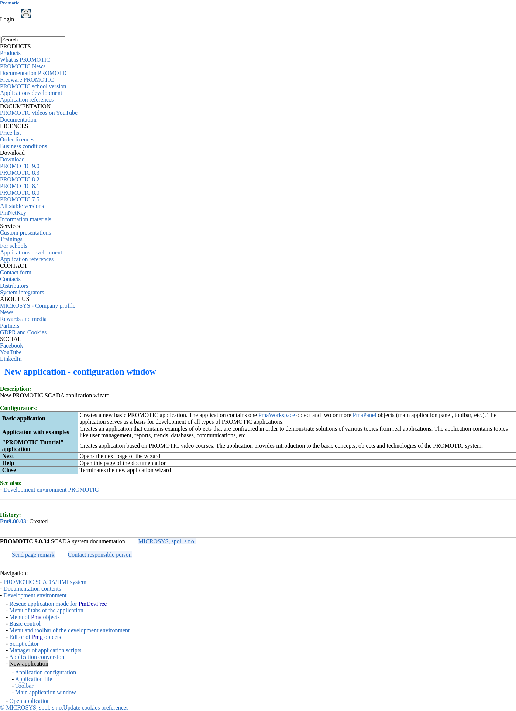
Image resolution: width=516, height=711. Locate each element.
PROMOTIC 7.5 (19, 199)
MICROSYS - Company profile (37, 305)
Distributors (14, 286)
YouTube (10, 352)
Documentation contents (32, 588)
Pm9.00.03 (13, 521)
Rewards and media (23, 319)
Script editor (24, 643)
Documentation (18, 119)
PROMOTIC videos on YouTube (39, 113)
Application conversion (36, 657)
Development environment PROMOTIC (51, 489)
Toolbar (24, 686)
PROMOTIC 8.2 (19, 179)
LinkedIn (11, 359)
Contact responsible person (100, 554)
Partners (9, 325)
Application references (27, 99)
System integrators (22, 292)
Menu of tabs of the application (46, 610)
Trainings (11, 239)
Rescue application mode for (58, 604)
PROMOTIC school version (33, 86)
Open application (29, 701)
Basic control (25, 624)
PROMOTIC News (22, 66)
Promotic (9, 3)
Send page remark (33, 554)
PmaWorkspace (276, 415)
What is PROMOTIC (25, 60)
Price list (10, 133)
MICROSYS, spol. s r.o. (167, 541)
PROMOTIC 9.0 (19, 166)
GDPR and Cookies (23, 332)
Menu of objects (34, 617)
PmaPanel (364, 415)
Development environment (34, 595)
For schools (13, 246)
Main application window (45, 692)
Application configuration (45, 672)
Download (12, 159)
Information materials (25, 219)
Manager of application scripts (45, 650)
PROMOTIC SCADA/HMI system (44, 582)
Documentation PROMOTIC (34, 73)
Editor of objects (35, 637)
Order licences (17, 139)
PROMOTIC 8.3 (19, 173)
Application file (33, 679)
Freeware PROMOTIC (27, 79)
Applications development (31, 93)
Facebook (11, 345)
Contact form (15, 272)
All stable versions (22, 206)
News (6, 312)
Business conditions (23, 146)
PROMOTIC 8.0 (19, 192)
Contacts (10, 279)
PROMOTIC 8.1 (19, 186)
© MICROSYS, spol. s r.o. (31, 707)
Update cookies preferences (95, 707)
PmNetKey (13, 212)
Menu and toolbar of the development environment (69, 630)
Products (10, 53)
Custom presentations (25, 232)
